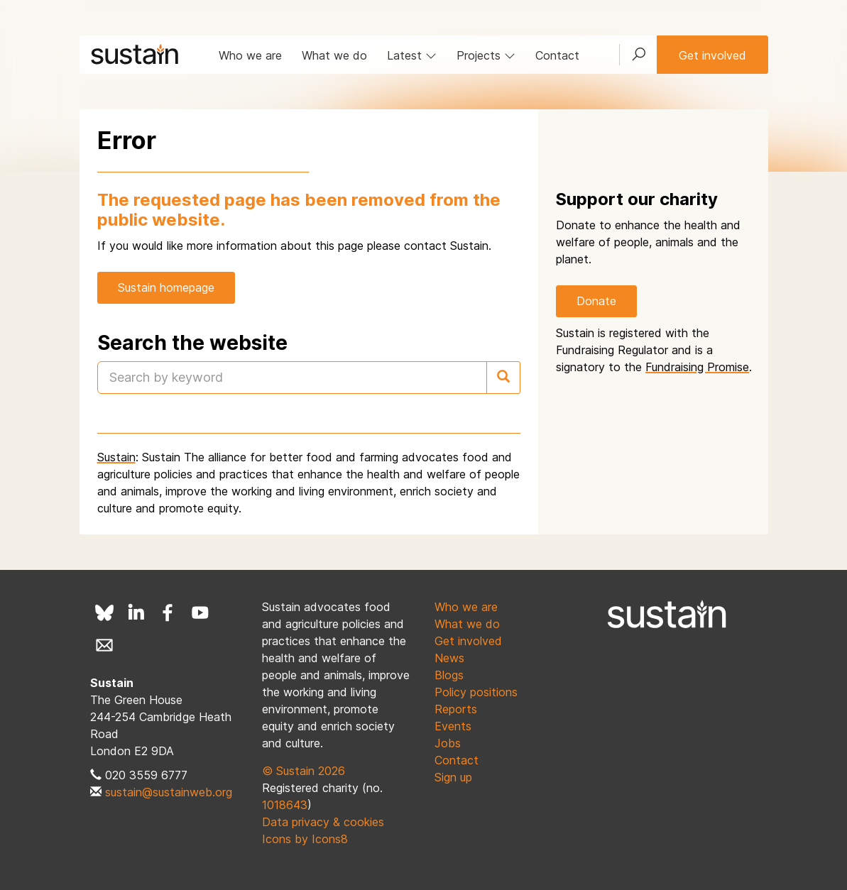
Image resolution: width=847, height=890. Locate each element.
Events (453, 726)
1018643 (284, 805)
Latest (412, 55)
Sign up (453, 777)
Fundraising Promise (697, 367)
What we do (334, 55)
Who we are (250, 55)
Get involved (712, 55)
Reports (456, 709)
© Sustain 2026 (303, 771)
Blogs (449, 675)
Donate (596, 301)
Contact (557, 55)
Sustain (116, 457)
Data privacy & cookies (323, 822)
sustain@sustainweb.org (168, 792)
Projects (486, 55)
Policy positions (476, 692)
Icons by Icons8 (305, 839)
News (449, 658)
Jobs (448, 743)
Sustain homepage (166, 287)
